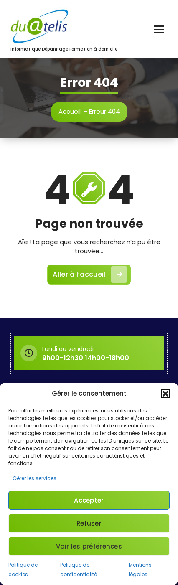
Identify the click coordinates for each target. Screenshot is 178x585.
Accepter (89, 500)
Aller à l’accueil (90, 275)
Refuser (89, 523)
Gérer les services (34, 478)
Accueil (70, 111)
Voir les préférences (89, 546)
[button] (165, 393)
